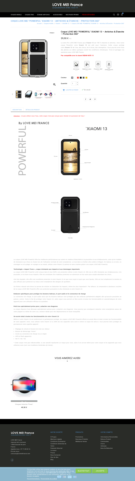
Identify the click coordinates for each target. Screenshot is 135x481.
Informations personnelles (109, 437)
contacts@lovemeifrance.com (20, 453)
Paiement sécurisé (56, 448)
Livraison (53, 450)
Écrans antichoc (44, 14)
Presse (52, 452)
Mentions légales (56, 439)
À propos (53, 437)
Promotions (79, 437)
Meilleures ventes (81, 441)
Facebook (12, 460)
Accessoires (59, 14)
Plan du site (54, 457)
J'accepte (100, 471)
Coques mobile (16, 14)
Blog (51, 459)
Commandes (105, 441)
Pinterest (95, 99)
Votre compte (106, 432)
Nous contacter (55, 455)
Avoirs (103, 443)
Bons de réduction (107, 448)
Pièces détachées (90, 14)
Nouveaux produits (82, 439)
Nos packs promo (73, 14)
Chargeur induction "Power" (24, 404)
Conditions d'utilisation (58, 441)
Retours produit (106, 439)
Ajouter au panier (70, 90)
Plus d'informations (33, 478)
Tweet (90, 99)
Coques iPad (29, 14)
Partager (85, 99)
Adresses (104, 446)
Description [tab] (17, 109)
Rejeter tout (83, 471)
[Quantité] (73, 83)
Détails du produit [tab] (33, 109)
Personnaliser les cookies (49, 478)
